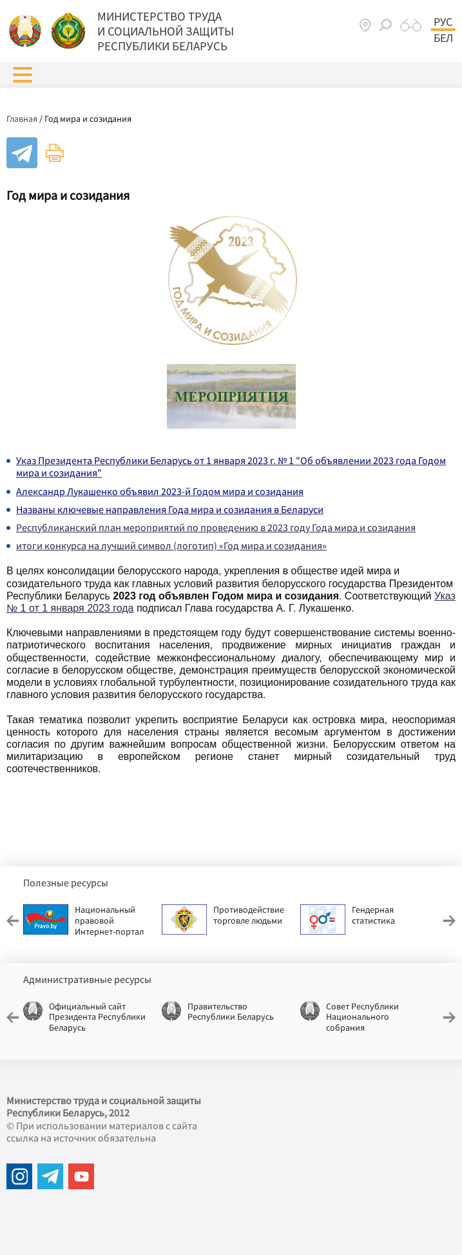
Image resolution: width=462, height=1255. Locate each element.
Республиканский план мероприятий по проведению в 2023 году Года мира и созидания (216, 527)
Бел (443, 38)
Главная (21, 118)
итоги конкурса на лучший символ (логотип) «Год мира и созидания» (171, 545)
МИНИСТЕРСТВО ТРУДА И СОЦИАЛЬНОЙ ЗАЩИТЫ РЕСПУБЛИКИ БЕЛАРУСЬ (165, 31)
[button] (22, 75)
